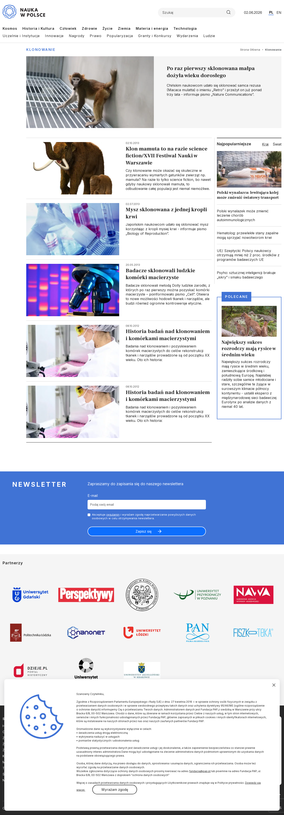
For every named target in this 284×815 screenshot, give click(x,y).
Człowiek (68, 28)
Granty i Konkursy (154, 36)
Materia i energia (152, 28)
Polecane (236, 296)
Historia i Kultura (38, 28)
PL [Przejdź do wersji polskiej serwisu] (271, 12)
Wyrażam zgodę (114, 789)
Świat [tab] (277, 144)
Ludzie (209, 36)
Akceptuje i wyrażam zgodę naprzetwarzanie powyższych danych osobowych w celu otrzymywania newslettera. (144, 516)
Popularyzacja (120, 36)
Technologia (185, 28)
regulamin (113, 514)
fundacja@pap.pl (200, 771)
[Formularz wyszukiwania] (196, 12)
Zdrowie (89, 28)
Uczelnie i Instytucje (21, 36)
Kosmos (10, 28)
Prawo (96, 36)
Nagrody (77, 36)
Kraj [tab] (265, 144)
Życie (107, 28)
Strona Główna (250, 49)
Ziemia (124, 28)
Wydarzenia (187, 36)
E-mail (93, 495)
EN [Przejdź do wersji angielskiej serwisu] (278, 12)
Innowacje (54, 36)
